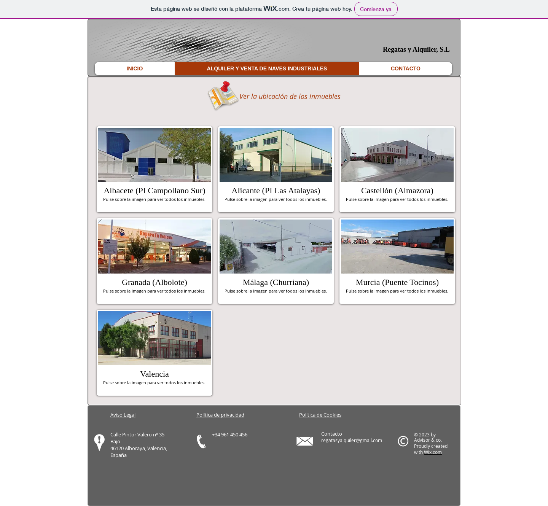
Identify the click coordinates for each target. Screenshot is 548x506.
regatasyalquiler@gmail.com (351, 440)
